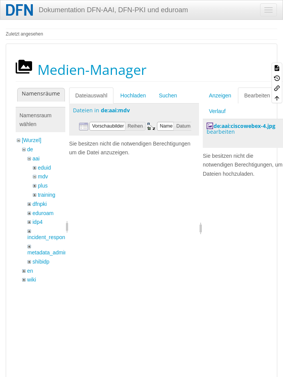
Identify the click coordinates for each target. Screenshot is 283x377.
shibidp (40, 262)
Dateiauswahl (91, 95)
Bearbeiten (257, 95)
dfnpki (39, 204)
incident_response (49, 237)
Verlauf (217, 111)
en (30, 271)
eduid (44, 168)
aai (36, 158)
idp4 (37, 222)
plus (43, 186)
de (30, 149)
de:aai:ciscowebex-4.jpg (244, 125)
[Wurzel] (31, 140)
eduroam (42, 213)
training (46, 195)
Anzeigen (220, 95)
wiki (31, 280)
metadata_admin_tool (53, 252)
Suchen (168, 95)
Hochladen (133, 95)
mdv (43, 176)
